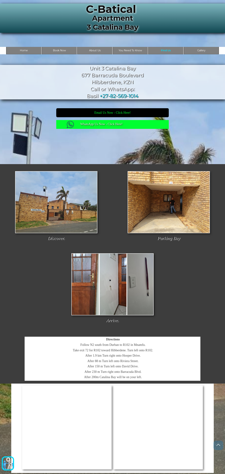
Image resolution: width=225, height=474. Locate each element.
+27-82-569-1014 (119, 96)
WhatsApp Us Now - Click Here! (101, 124)
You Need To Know (130, 50)
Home (24, 50)
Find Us (166, 50)
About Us (95, 50)
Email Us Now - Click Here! (112, 112)
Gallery (201, 50)
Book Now (59, 50)
